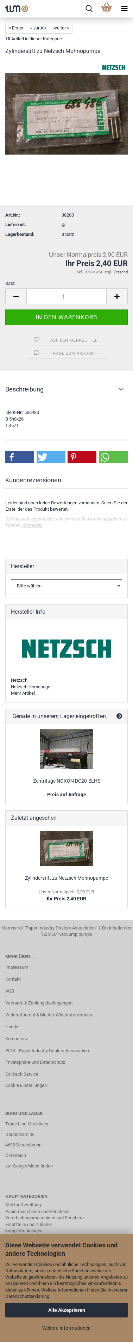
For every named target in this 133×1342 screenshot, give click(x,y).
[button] (19, 457)
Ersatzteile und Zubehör (28, 1224)
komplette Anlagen (24, 1230)
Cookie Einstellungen (26, 1085)
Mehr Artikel (23, 693)
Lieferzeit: (15, 224)
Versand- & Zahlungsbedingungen (38, 1003)
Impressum (16, 967)
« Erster (16, 27)
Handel (12, 1026)
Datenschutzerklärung (27, 1296)
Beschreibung (24, 389)
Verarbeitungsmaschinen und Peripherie (45, 1217)
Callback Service (21, 1074)
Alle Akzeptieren (66, 1310)
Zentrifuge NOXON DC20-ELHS (66, 781)
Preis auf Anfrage (66, 794)
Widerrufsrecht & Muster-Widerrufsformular (48, 1014)
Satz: (10, 283)
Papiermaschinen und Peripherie (37, 1211)
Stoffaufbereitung (23, 1204)
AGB (9, 991)
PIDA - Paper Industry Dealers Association (47, 1050)
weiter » (61, 27)
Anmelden (32, 525)
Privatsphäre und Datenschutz (35, 1062)
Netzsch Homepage (30, 686)
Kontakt (13, 979)
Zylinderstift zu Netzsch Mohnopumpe (66, 878)
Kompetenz (16, 1038)
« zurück (38, 27)
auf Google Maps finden (29, 1166)
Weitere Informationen (66, 1328)
